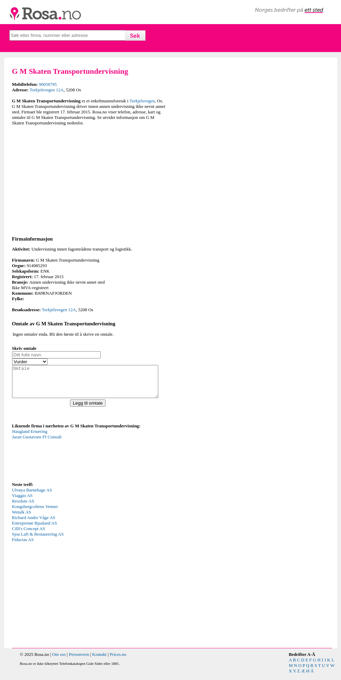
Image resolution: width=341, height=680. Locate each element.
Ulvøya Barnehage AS (32, 496)
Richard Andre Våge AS (34, 523)
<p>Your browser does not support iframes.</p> (64, 461)
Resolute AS (23, 507)
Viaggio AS (22, 501)
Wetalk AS (21, 518)
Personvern (79, 660)
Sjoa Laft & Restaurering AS (38, 540)
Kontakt (99, 660)
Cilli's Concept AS (28, 534)
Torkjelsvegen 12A (47, 89)
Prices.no (118, 660)
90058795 (48, 84)
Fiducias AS (23, 545)
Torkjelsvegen (141, 100)
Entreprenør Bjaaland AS (34, 529)
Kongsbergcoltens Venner (35, 512)
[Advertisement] (89, 179)
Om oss (59, 660)
